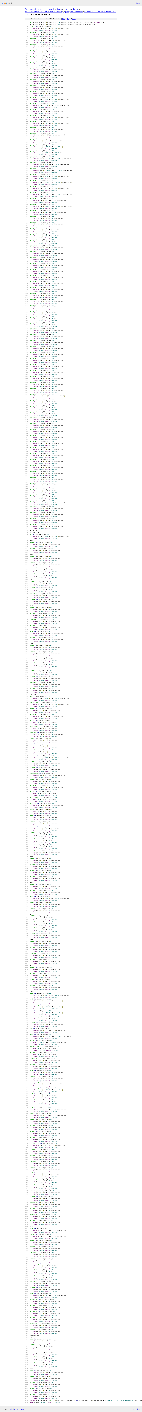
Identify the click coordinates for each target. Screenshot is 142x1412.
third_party (42, 9)
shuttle (52, 9)
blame (74, 19)
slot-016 (75, 9)
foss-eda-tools (30, 9)
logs (27, 14)
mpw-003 (67, 9)
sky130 (59, 9)
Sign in (138, 3)
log (68, 19)
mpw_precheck (76, 12)
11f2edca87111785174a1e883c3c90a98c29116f (43, 12)
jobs (67, 12)
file (63, 19)
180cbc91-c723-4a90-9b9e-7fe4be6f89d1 (100, 12)
